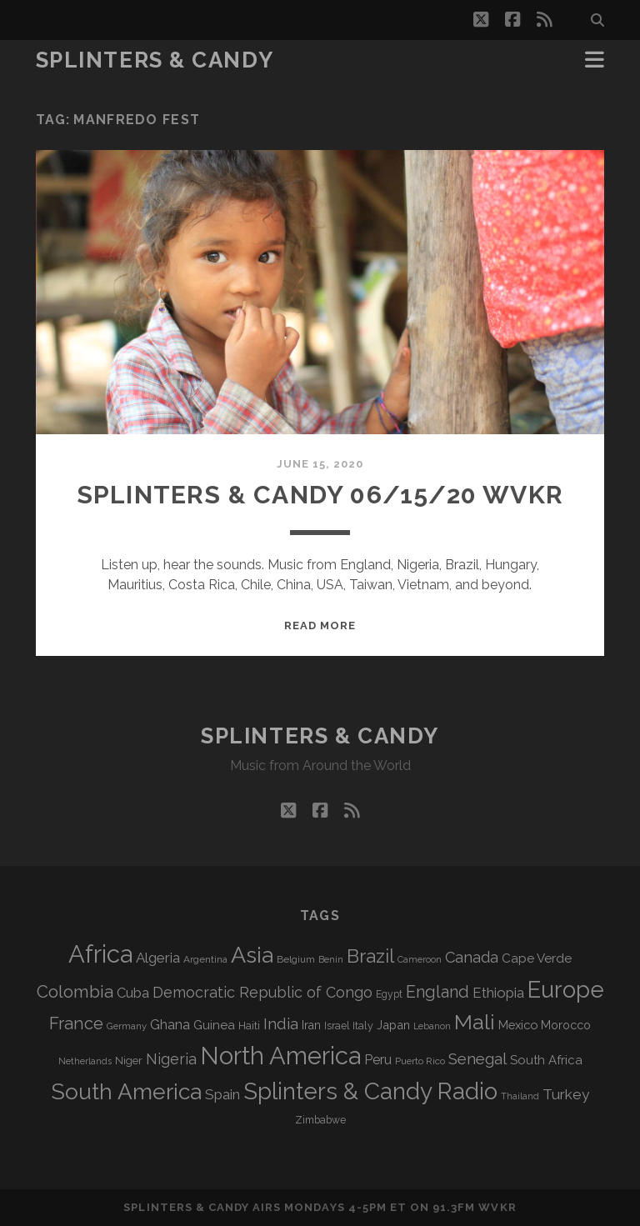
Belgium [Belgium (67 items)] (296, 959)
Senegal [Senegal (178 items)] (477, 1058)
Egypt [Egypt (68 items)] (389, 994)
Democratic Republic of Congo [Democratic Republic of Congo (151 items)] (262, 992)
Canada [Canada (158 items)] (471, 957)
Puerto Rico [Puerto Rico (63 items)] (420, 1061)
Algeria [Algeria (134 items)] (158, 957)
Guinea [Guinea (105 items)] (214, 1025)
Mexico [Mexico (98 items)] (518, 1025)
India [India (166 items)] (280, 1024)
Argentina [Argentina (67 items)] (205, 959)
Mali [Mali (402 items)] (474, 1021)
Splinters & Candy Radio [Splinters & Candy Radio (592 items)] (370, 1091)
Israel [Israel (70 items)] (336, 1026)
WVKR (497, 1207)
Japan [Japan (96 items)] (393, 1025)
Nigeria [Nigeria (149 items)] (171, 1059)
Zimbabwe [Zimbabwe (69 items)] (320, 1120)
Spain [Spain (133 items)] (222, 1094)
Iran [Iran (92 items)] (311, 1025)
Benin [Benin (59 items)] (330, 959)
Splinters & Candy (155, 60)
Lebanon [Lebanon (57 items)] (432, 1026)
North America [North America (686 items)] (280, 1056)
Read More (320, 625)
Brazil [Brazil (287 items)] (370, 956)
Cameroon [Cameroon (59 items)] (420, 959)
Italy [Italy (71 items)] (362, 1025)
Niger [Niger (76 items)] (128, 1060)
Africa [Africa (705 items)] (100, 953)
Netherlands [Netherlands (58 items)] (85, 1061)
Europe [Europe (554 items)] (566, 989)
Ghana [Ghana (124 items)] (170, 1025)
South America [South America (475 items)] (126, 1091)
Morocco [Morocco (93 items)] (566, 1025)
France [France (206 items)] (76, 1023)
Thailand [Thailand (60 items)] (520, 1096)
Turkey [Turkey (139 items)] (565, 1094)
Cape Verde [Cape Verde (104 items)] (537, 958)
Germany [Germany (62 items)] (127, 1026)
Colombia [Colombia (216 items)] (75, 992)
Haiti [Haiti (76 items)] (249, 1025)
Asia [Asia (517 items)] (252, 955)
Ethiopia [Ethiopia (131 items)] (498, 992)
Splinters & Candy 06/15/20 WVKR (320, 494)
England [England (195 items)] (437, 992)
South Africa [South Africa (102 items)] (546, 1060)
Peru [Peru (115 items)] (378, 1060)
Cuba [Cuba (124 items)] (133, 993)
